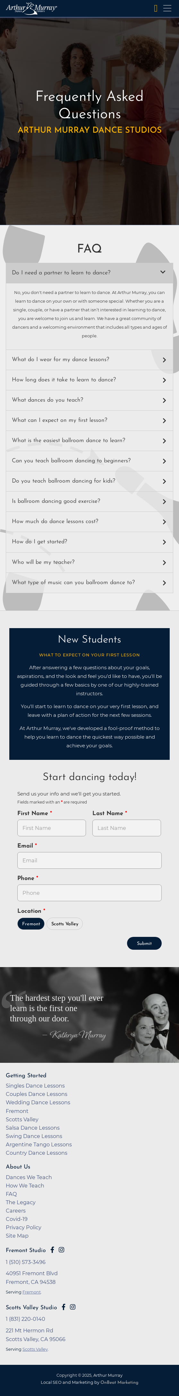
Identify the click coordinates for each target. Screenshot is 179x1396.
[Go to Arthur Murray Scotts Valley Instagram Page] (72, 1307)
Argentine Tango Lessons (39, 1144)
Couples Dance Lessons (36, 1094)
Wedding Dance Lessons (38, 1102)
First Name (33, 814)
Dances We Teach (29, 1177)
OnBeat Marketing (119, 1382)
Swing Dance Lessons (34, 1136)
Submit (144, 943)
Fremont (31, 924)
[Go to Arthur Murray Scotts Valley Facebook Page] (63, 1307)
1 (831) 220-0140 (25, 1319)
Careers (16, 1210)
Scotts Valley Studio (31, 1308)
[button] (89, 273)
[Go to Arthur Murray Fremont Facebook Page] (52, 1250)
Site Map (17, 1235)
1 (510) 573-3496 (26, 1262)
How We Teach (25, 1185)
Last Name (108, 814)
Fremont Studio (26, 1250)
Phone (26, 879)
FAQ (11, 1194)
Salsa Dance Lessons (33, 1128)
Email (26, 846)
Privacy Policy (23, 1227)
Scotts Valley (64, 924)
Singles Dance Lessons (35, 1085)
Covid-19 (17, 1219)
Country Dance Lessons (36, 1153)
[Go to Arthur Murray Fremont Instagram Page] (61, 1250)
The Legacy (21, 1202)
